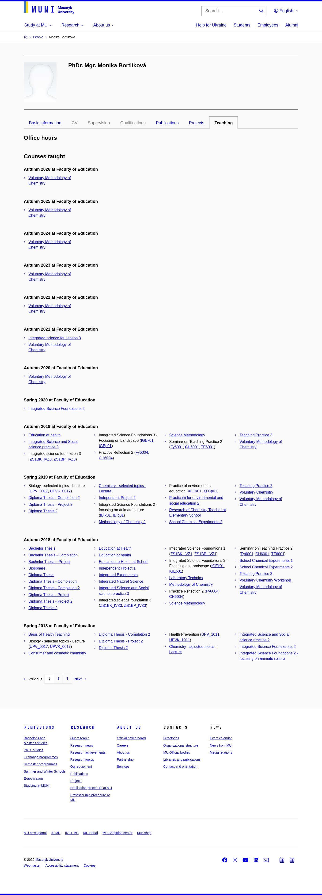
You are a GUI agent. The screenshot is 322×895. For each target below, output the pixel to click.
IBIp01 (118, 515)
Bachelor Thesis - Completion (53, 555)
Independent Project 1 (117, 568)
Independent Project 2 (117, 498)
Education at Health (115, 548)
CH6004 (106, 458)
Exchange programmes (41, 757)
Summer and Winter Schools (45, 771)
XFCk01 (194, 491)
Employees (267, 25)
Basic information (45, 123)
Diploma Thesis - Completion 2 (54, 498)
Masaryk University (49, 859)
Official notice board (131, 738)
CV (75, 123)
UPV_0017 (39, 491)
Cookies (89, 865)
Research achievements (88, 752)
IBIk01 (105, 515)
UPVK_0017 (60, 491)
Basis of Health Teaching (49, 634)
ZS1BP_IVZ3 (65, 459)
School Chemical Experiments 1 (266, 561)
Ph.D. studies (33, 750)
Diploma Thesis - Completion (53, 581)
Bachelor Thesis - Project (49, 562)
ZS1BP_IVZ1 (205, 554)
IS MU (56, 833)
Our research (80, 738)
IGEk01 (147, 440)
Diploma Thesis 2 (43, 511)
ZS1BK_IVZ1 (181, 554)
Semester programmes (40, 764)
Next (80, 679)
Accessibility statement (62, 865)
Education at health (45, 435)
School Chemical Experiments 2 (196, 522)
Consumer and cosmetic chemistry (57, 653)
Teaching (224, 123)
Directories (171, 738)
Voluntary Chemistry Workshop (265, 580)
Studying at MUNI (37, 785)
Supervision (99, 123)
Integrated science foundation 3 (55, 338)
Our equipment (81, 766)
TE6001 (207, 447)
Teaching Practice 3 (256, 435)
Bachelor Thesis (42, 548)
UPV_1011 (210, 634)
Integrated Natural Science (121, 581)
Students (242, 25)
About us (129, 727)
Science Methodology (187, 435)
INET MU (72, 833)
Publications (167, 123)
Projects (196, 123)
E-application (33, 778)
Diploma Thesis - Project (49, 595)
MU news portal (35, 833)
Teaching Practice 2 (256, 486)
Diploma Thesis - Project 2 (50, 504)
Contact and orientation (180, 766)
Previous (33, 679)
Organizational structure (180, 745)
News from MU (221, 745)
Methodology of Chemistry (191, 584)
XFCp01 (210, 491)
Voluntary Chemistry (256, 492)
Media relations (221, 752)
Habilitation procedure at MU (91, 788)
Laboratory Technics (186, 578)
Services (123, 766)
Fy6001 (176, 447)
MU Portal (90, 833)
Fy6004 (142, 452)
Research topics (82, 759)
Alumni (291, 25)
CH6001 (192, 447)
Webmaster (32, 865)
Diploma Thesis (41, 575)
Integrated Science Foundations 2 (57, 409)
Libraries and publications (182, 759)
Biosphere (37, 568)
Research (82, 727)
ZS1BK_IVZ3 (41, 459)
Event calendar (221, 738)
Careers (123, 745)
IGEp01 (105, 446)
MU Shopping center (117, 833)
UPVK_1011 (179, 640)
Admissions (39, 727)
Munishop (144, 833)
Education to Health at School (123, 562)
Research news (81, 745)
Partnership (125, 759)
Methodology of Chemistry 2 (122, 522)
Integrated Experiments (118, 575)
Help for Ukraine (211, 25)
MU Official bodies (176, 752)
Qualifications (133, 123)
